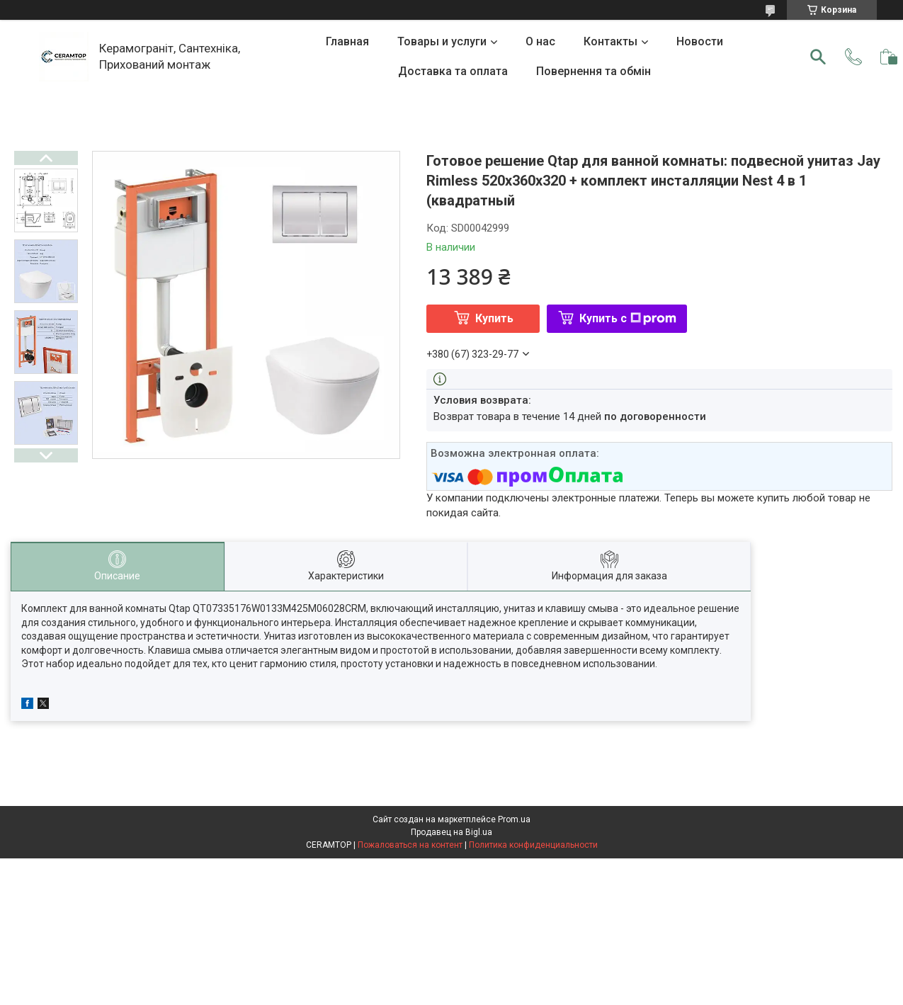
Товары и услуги (442, 41)
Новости (699, 41)
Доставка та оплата (453, 71)
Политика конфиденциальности (533, 845)
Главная (347, 41)
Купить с (627, 318)
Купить (494, 318)
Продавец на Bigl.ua (451, 832)
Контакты (610, 41)
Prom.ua (514, 819)
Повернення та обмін (593, 71)
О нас (540, 41)
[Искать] (818, 56)
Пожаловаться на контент (410, 845)
